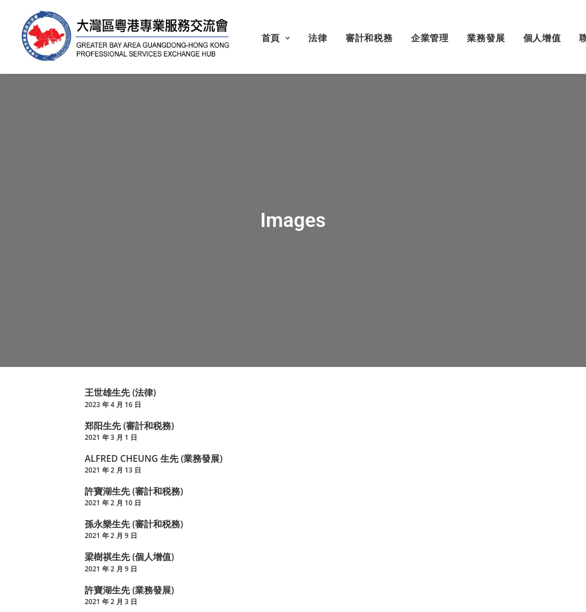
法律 (317, 38)
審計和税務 (369, 38)
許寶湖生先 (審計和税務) (134, 489)
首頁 (275, 38)
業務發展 (486, 38)
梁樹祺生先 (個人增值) (129, 555)
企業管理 (430, 38)
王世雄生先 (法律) (120, 390)
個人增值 (542, 38)
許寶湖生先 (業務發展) (129, 588)
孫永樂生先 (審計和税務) (134, 522)
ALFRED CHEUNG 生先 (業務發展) (153, 456)
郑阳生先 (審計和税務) (129, 423)
